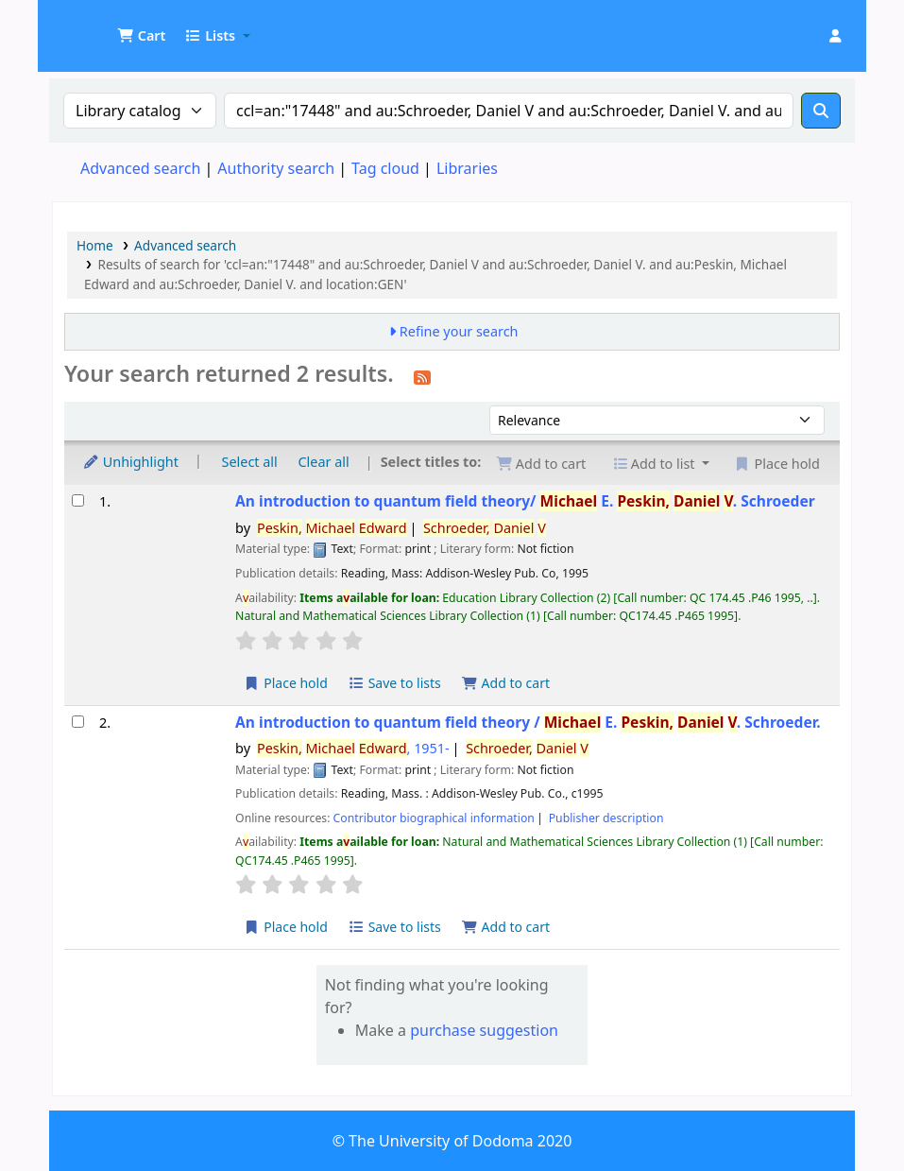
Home (95, 245)
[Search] (821, 111)
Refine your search (459, 331)
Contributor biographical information (434, 818)
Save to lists (395, 683)
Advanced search (140, 168)
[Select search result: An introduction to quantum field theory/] (78, 500)
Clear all (324, 462)
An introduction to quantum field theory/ (525, 501)
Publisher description (606, 818)
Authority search (275, 168)
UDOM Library (100, 26)
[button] (141, 36)
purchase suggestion (484, 1030)
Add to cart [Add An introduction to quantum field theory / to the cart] (505, 927)
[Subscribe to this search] (422, 376)
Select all (250, 462)
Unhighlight (130, 462)
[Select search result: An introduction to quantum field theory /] (78, 721)
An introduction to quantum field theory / (527, 723)
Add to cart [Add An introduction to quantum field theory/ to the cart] (505, 683)
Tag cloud (385, 168)
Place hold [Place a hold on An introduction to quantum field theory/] (286, 683)
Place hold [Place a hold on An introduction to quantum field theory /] (286, 927)
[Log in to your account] (835, 36)
